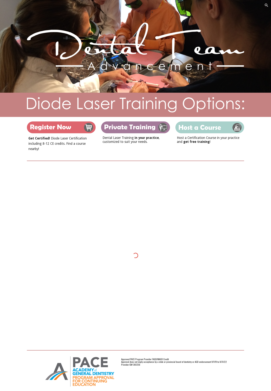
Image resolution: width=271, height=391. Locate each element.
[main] (61, 143)
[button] (266, 5)
